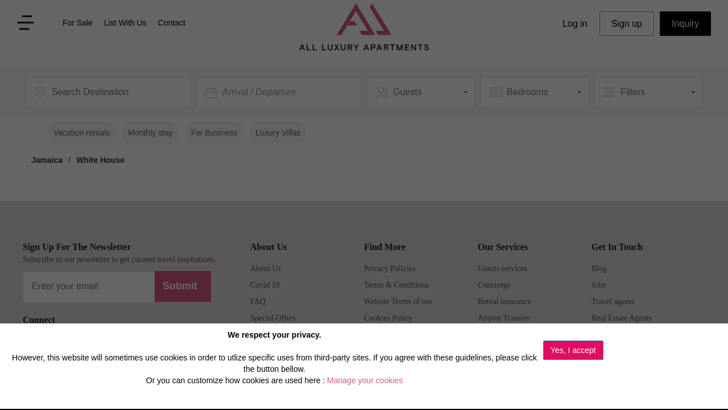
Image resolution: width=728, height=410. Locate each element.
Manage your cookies (365, 380)
